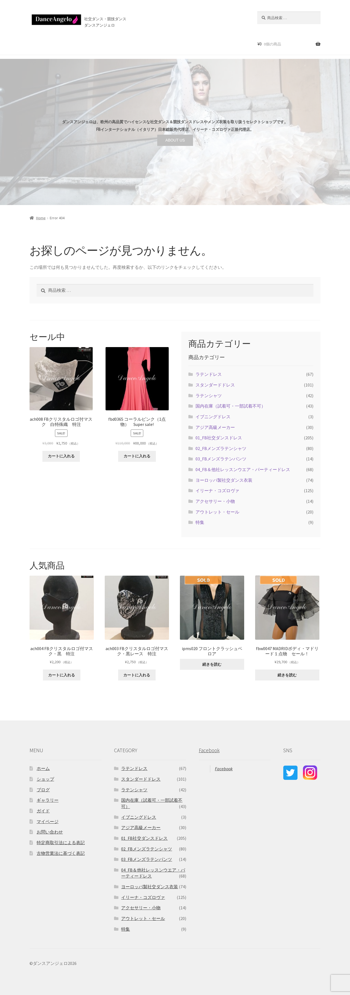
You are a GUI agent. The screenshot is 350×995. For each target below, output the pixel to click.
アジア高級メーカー (215, 427)
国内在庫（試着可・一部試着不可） (231, 406)
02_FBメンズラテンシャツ (221, 448)
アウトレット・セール (217, 512)
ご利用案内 (97, 43)
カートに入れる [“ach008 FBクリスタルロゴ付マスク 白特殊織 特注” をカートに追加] (61, 456)
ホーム (34, 43)
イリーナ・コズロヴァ (217, 490)
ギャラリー (48, 800)
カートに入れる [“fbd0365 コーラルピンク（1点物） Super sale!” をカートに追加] (137, 456)
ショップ (54, 43)
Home (41, 217)
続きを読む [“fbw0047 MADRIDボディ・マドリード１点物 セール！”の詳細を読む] (287, 675)
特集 (200, 522)
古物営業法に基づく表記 (61, 853)
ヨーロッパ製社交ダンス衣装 (224, 480)
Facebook (209, 750)
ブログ (144, 43)
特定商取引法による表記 (61, 842)
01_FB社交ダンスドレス (219, 437)
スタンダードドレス (215, 385)
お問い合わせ (168, 43)
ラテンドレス (209, 374)
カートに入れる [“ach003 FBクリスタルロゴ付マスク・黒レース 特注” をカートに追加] (136, 675)
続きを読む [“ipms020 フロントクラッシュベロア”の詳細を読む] (211, 664)
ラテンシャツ (209, 395)
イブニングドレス (213, 416)
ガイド (43, 811)
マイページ (48, 821)
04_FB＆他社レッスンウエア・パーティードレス (243, 469)
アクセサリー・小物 (215, 501)
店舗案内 (122, 43)
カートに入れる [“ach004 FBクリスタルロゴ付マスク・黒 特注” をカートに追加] (61, 675)
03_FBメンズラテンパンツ (221, 459)
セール (74, 43)
